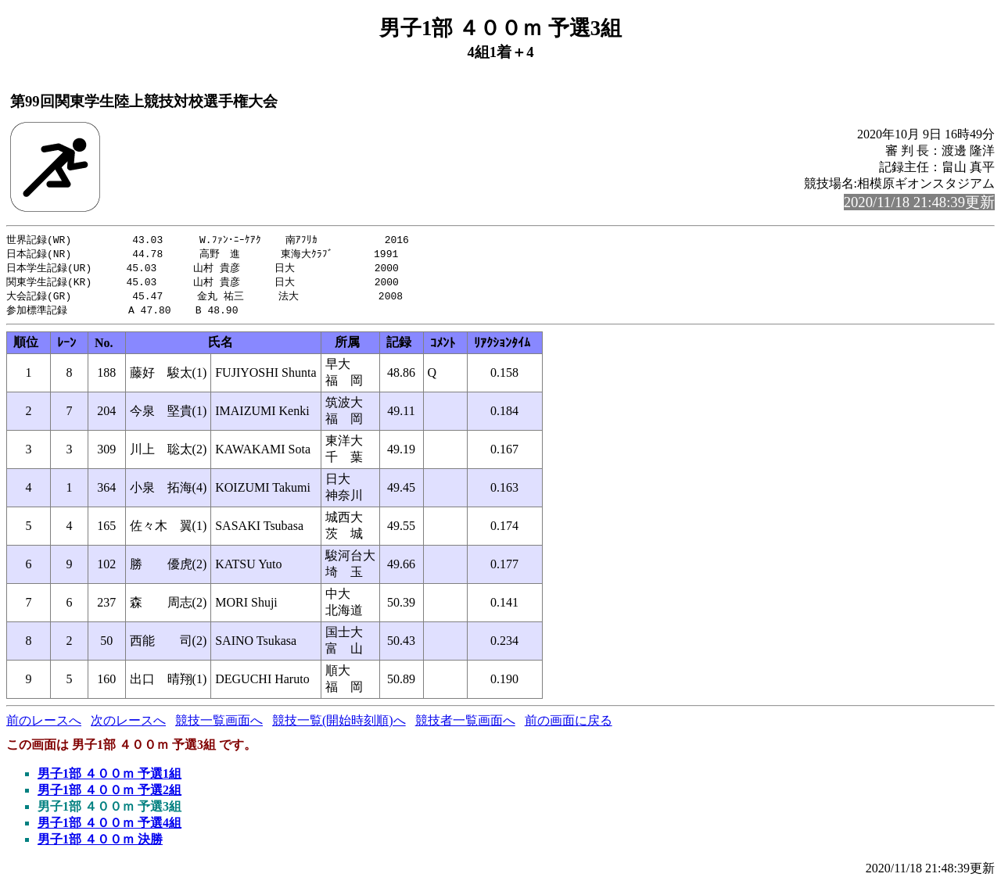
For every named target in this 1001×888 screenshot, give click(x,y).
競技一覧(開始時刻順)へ (339, 725)
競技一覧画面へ (219, 725)
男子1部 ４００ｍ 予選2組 (109, 794)
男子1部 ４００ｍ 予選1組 (109, 778)
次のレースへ (128, 725)
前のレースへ (43, 725)
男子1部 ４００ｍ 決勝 (100, 843)
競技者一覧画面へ (465, 725)
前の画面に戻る (568, 725)
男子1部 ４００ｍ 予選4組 (109, 827)
